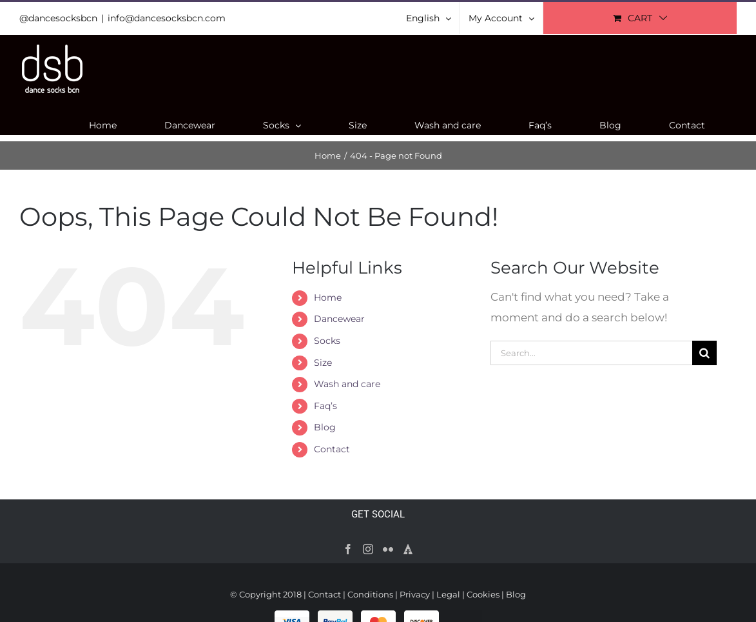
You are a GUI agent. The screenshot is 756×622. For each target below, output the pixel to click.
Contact (332, 449)
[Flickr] (388, 549)
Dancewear (339, 319)
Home (328, 297)
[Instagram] (368, 549)
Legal (448, 594)
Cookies (483, 594)
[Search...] (591, 353)
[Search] (704, 353)
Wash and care (347, 384)
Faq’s (325, 406)
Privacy (415, 594)
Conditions (370, 594)
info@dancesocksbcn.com (167, 18)
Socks (327, 340)
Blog (325, 427)
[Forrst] (408, 549)
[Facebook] (348, 549)
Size (323, 362)
